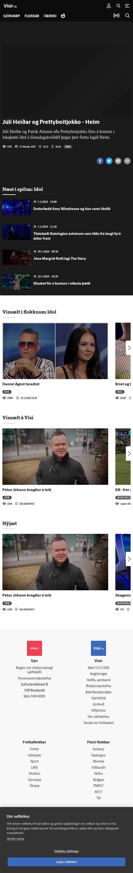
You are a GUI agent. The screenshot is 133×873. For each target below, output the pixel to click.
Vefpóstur (98, 711)
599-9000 (38, 696)
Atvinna (98, 762)
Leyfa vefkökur (66, 862)
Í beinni (50, 16)
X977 (98, 793)
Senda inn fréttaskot (99, 723)
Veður (98, 774)
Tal (98, 799)
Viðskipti (34, 756)
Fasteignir (98, 756)
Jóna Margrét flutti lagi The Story (59, 259)
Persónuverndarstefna (34, 678)
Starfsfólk (98, 699)
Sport (34, 762)
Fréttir (34, 749)
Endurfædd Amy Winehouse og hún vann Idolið (71, 209)
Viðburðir (98, 768)
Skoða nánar (15, 838)
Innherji (98, 749)
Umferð (98, 705)
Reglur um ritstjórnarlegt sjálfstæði (34, 670)
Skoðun (34, 774)
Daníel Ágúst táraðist (20, 384)
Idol (68, 147)
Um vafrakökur (99, 717)
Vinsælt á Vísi (17, 417)
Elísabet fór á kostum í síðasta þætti (61, 284)
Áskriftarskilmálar (98, 692)
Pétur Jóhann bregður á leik (26, 490)
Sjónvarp (34, 780)
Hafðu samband (98, 680)
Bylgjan (98, 780)
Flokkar (32, 16)
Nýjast (9, 523)
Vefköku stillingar (66, 851)
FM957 (98, 786)
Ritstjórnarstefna (98, 686)
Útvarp (34, 786)
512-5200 (102, 668)
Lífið (7, 497)
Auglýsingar (98, 674)
